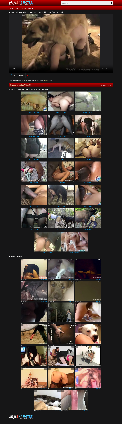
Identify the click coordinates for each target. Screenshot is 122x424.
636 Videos (33, 229)
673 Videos (61, 206)
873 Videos (88, 159)
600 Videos (88, 229)
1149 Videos (88, 113)
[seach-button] (111, 3)
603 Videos (61, 229)
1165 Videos (61, 113)
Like (13, 75)
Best (11, 8)
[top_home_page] (21, 3)
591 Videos (47, 253)
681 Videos (33, 206)
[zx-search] (87, 3)
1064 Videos (34, 136)
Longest (23, 8)
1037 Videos (88, 136)
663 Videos (88, 206)
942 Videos (61, 159)
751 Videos (33, 183)
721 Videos (88, 183)
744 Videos (61, 183)
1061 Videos (61, 136)
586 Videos (74, 253)
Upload (30, 8)
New (17, 8)
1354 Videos (34, 113)
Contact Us (41, 415)
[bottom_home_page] (24, 417)
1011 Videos (34, 159)
